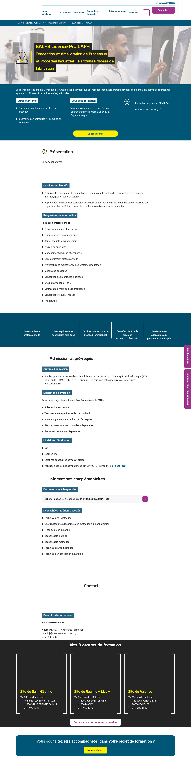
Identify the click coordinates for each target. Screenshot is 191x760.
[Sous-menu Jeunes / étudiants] (63, 10)
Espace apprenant (181, 3)
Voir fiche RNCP (118, 461)
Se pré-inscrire (96, 129)
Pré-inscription (187, 356)
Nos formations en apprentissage (56, 18)
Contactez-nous (177, 10)
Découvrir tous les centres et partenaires (95, 717)
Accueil (21, 18)
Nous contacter (95, 745)
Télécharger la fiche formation (187, 389)
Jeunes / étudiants (52, 10)
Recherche (159, 10)
